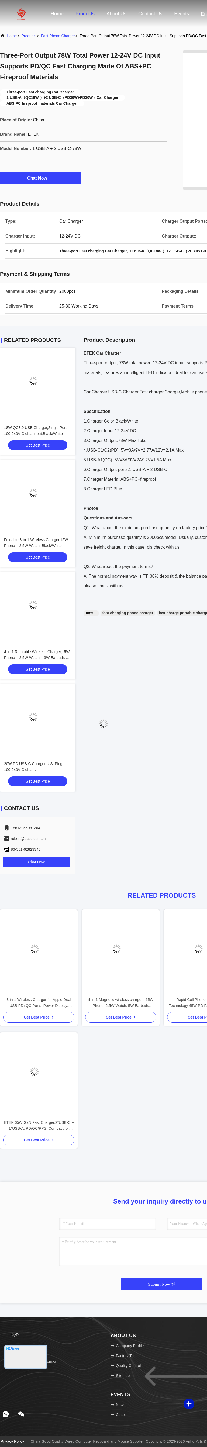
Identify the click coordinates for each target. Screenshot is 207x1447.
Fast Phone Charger (58, 36)
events (181, 13)
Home (57, 13)
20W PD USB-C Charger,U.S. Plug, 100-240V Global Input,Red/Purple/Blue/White (33, 770)
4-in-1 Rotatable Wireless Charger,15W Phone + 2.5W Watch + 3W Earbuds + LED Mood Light (37, 658)
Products (85, 13)
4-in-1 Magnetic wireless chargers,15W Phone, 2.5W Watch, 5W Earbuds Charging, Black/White (120, 1003)
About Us (116, 13)
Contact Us (150, 13)
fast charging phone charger (127, 613)
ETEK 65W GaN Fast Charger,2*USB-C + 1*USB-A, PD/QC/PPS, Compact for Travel (39, 1125)
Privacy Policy (12, 1441)
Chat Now (40, 178)
